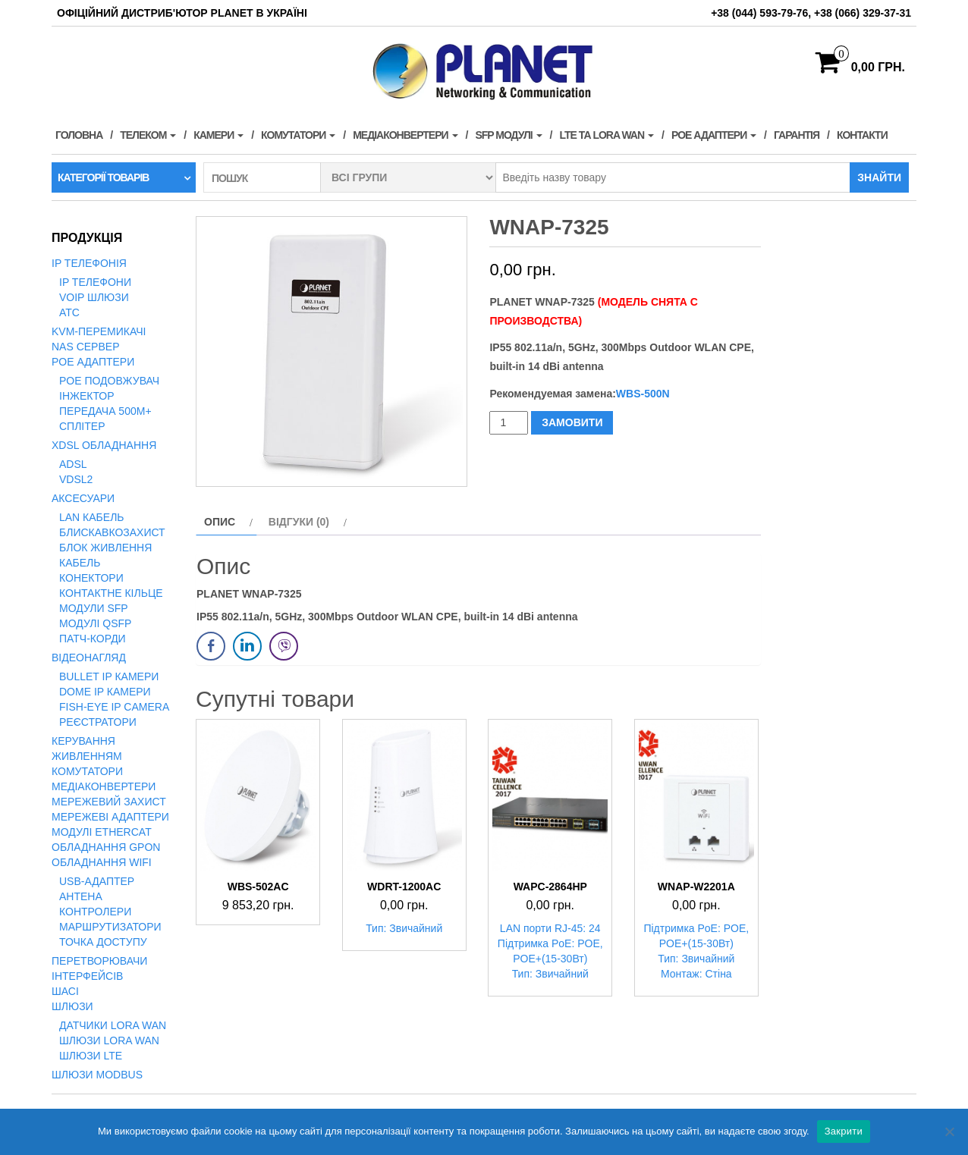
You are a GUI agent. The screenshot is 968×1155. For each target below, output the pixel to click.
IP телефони (95, 282)
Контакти (862, 135)
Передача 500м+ (105, 411)
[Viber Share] (283, 646)
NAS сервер (85, 347)
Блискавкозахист (112, 532)
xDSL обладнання (104, 445)
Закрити (844, 1131)
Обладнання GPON (106, 847)
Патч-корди (92, 638)
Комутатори (298, 135)
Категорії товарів (103, 177)
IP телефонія (89, 263)
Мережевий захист (109, 802)
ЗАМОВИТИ (572, 422)
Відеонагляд (89, 657)
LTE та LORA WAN (606, 135)
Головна (78, 135)
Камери (218, 135)
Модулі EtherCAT (102, 832)
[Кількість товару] (508, 423)
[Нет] (949, 1131)
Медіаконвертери (405, 135)
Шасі (65, 991)
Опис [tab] (219, 522)
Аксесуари (83, 498)
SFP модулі (508, 135)
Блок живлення (105, 547)
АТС (69, 312)
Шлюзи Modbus (97, 1075)
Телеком (148, 135)
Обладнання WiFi (102, 862)
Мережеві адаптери (110, 817)
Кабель (79, 563)
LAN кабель (91, 517)
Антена (80, 896)
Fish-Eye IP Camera (114, 707)
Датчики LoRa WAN (112, 1025)
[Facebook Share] (210, 646)
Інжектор (87, 396)
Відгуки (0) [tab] (299, 522)
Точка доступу (103, 942)
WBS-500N (643, 394)
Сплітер (82, 426)
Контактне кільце (111, 593)
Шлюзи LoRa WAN (109, 1040)
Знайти (879, 177)
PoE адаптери (713, 135)
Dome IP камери (105, 692)
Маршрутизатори (110, 927)
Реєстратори (98, 722)
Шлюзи (72, 1006)
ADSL (73, 464)
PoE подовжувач (109, 381)
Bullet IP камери (109, 676)
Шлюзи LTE (90, 1056)
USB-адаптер (96, 881)
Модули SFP (93, 608)
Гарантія (796, 135)
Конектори (91, 578)
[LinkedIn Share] (247, 646)
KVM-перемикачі (99, 331)
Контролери (95, 911)
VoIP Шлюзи (94, 297)
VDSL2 (76, 479)
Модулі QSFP (95, 623)
